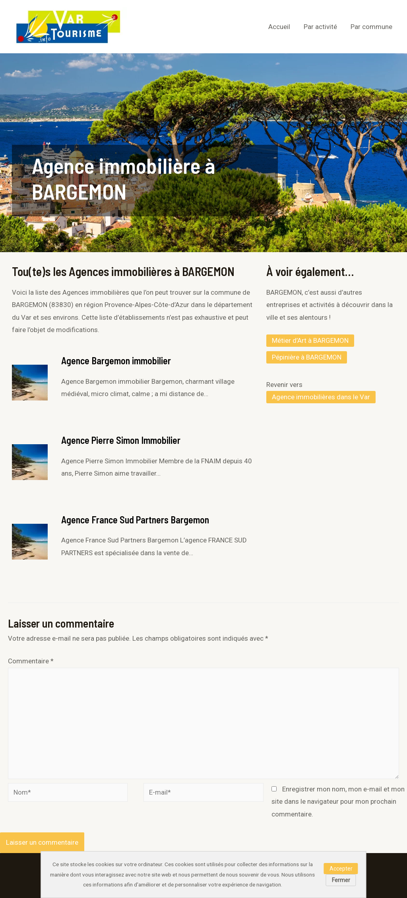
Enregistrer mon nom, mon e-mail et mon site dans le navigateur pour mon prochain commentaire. (338, 801)
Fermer (341, 880)
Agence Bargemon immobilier (116, 360)
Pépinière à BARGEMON (306, 357)
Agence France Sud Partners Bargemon (135, 519)
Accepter (341, 868)
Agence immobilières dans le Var (321, 397)
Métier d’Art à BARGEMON (310, 340)
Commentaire (31, 661)
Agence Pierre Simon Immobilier (120, 440)
